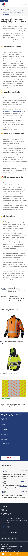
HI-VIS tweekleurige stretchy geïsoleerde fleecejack (12, 342)
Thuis (4, 9)
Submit (10, 458)
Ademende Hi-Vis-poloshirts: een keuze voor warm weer (17, 290)
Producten (4, 506)
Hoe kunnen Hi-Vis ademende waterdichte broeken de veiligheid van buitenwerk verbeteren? (14, 12)
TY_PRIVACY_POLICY (14, 551)
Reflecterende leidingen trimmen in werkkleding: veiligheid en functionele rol (13, 496)
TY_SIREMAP (4, 551)
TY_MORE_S (23, 471)
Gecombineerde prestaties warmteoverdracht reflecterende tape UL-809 (13, 405)
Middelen (4, 510)
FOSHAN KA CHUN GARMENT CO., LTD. (11, 546)
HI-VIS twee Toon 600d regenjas (9, 373)
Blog (8, 9)
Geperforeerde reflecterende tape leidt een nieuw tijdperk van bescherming (13, 487)
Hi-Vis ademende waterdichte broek (12, 111)
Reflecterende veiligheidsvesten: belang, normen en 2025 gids (17, 298)
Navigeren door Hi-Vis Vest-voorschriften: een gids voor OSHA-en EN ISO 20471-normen (13, 476)
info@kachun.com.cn (9, 527)
